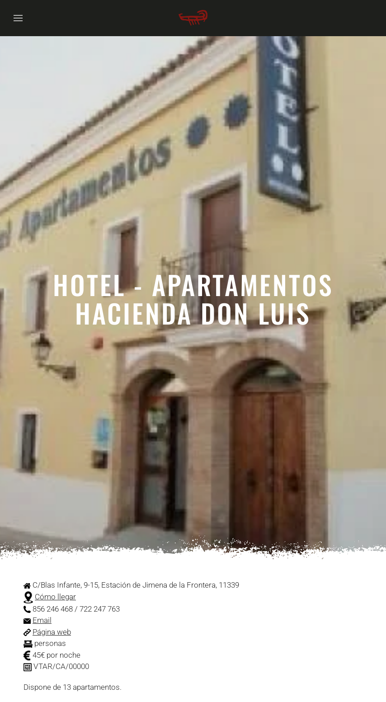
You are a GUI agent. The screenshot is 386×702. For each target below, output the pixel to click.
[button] (18, 18)
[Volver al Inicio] (193, 18)
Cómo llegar (55, 596)
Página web (52, 631)
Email (42, 620)
